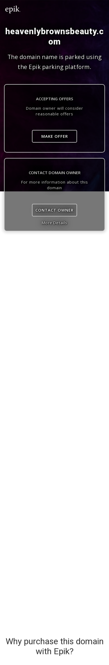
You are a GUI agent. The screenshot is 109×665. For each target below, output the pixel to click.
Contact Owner (54, 210)
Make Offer (54, 136)
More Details (54, 222)
